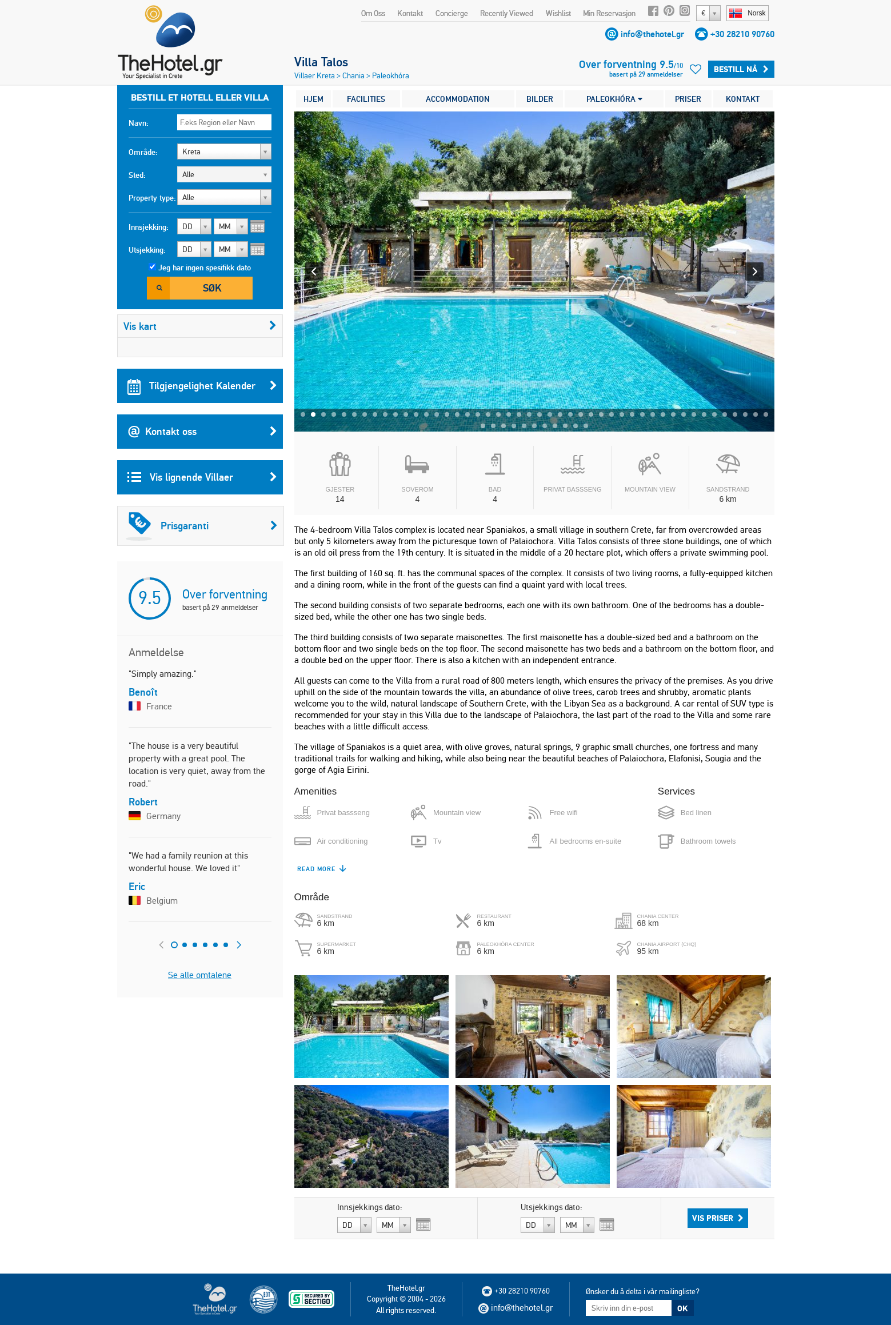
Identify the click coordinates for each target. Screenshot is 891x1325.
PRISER (688, 99)
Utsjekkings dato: (551, 1207)
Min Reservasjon (609, 13)
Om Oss (373, 13)
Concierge (451, 13)
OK (682, 1308)
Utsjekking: (147, 250)
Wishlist (558, 13)
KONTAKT (743, 99)
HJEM (313, 99)
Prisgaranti (202, 525)
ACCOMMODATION (458, 99)
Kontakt (410, 13)
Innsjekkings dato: (369, 1207)
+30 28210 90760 (742, 34)
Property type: (152, 198)
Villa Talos (321, 62)
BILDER (539, 99)
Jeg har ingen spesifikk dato (204, 267)
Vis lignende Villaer (202, 477)
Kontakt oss (202, 431)
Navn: (139, 123)
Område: (143, 152)
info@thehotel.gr (652, 34)
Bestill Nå (741, 69)
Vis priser (718, 1218)
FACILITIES (366, 99)
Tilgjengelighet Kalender (202, 386)
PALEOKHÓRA (614, 99)
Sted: (137, 175)
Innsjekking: (149, 227)
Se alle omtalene (199, 974)
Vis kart (200, 326)
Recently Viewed (506, 13)
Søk (212, 287)
